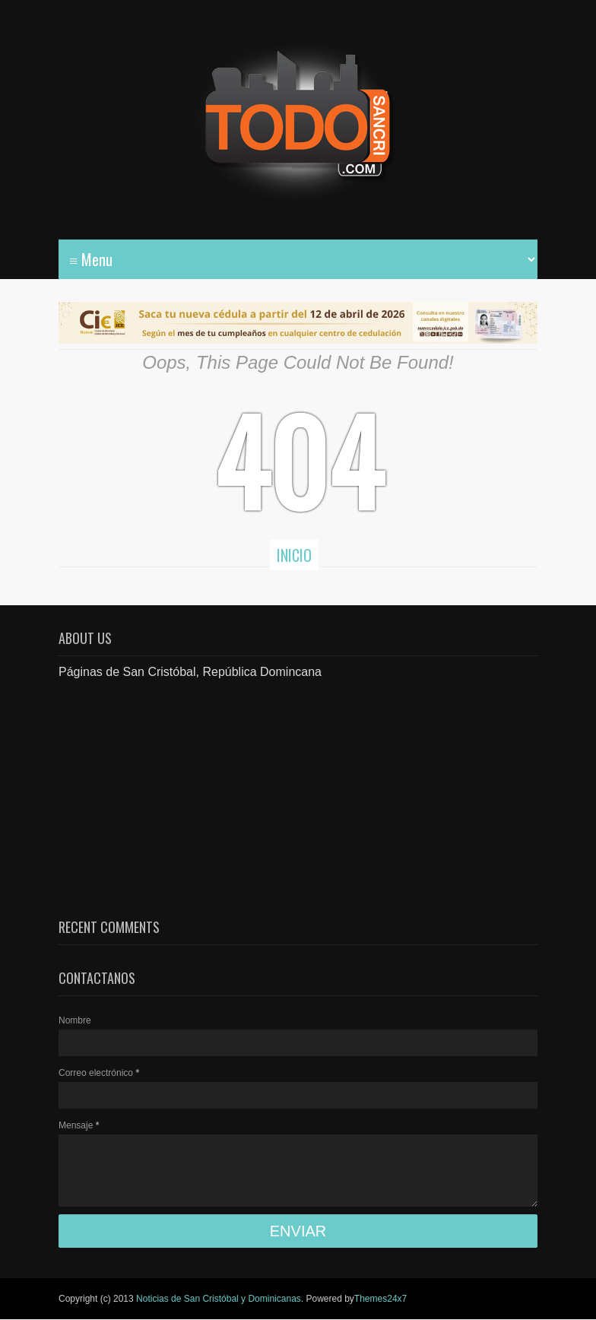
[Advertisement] (298, 787)
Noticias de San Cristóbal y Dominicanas (218, 1298)
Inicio (294, 555)
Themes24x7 (380, 1298)
